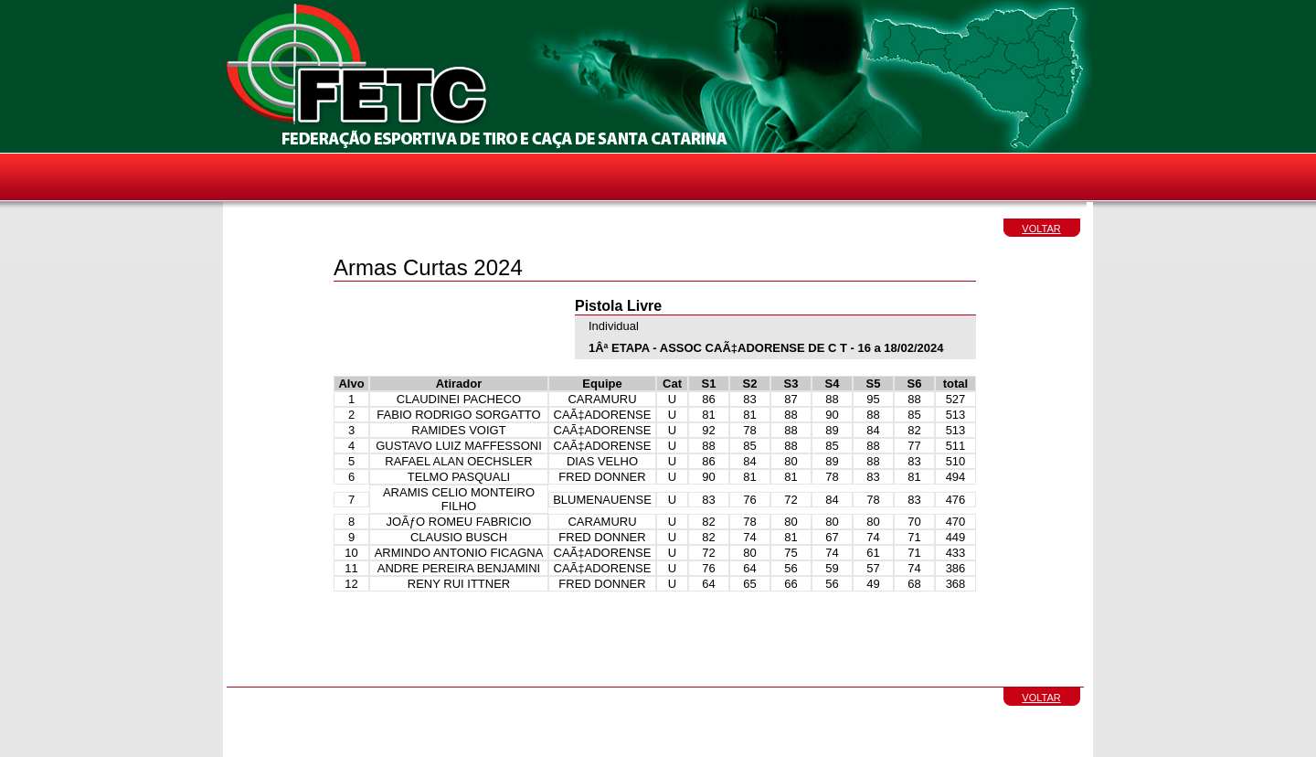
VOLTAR (1041, 228)
